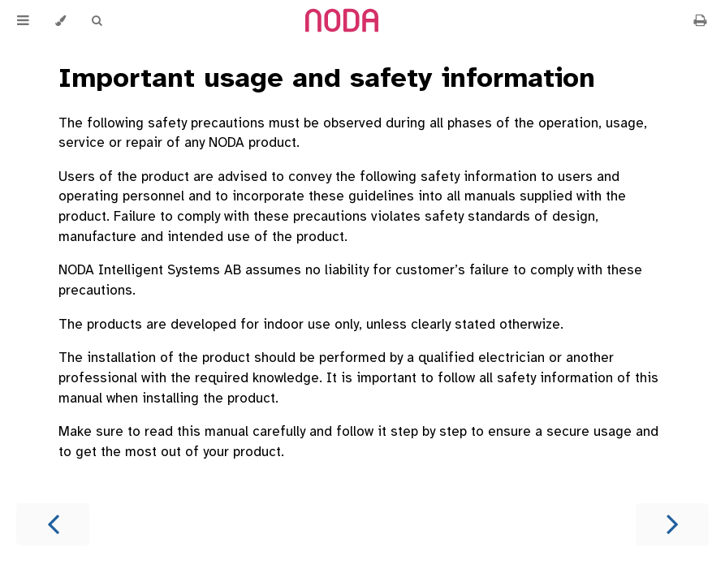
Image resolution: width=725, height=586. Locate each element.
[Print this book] (700, 20)
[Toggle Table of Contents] (23, 20)
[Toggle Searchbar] (96, 20)
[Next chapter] (672, 524)
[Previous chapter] (52, 524)
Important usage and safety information (326, 78)
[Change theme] (60, 20)
